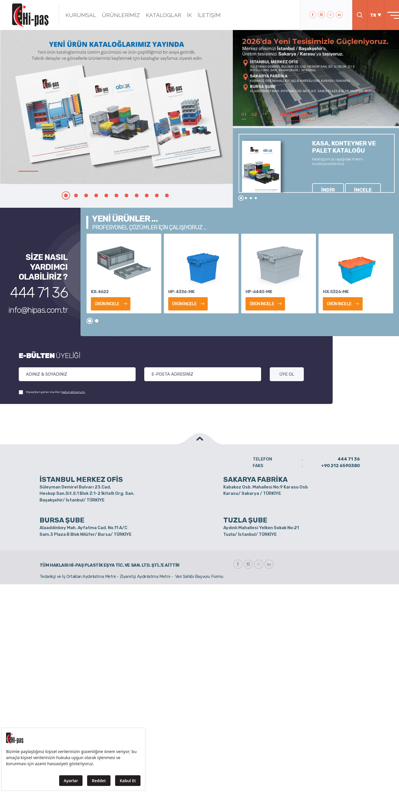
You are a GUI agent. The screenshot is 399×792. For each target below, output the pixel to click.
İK (181, 15)
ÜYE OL (286, 374)
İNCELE (342, 181)
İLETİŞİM (201, 15)
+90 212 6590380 (340, 465)
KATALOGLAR (156, 15)
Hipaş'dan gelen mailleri (52, 392)
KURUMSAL (73, 15)
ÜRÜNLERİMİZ (113, 15)
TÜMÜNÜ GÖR (290, 116)
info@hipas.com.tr (47, 300)
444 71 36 (48, 289)
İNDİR (321, 181)
